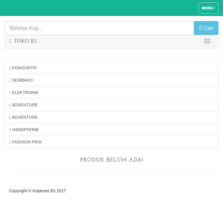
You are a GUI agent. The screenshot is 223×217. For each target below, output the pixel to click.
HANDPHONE (24, 129)
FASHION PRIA (25, 142)
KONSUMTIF (23, 68)
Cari (206, 28)
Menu (209, 9)
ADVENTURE (23, 105)
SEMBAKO (21, 80)
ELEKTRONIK (24, 92)
